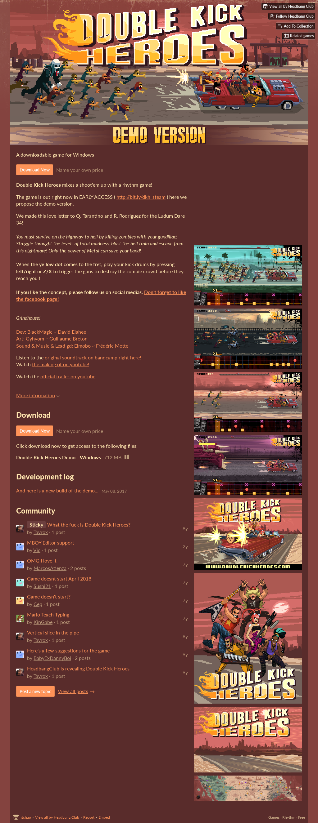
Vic (36, 550)
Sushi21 (42, 586)
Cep (38, 604)
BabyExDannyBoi (52, 658)
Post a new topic (35, 691)
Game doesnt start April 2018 (59, 578)
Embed (104, 817)
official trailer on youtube (67, 376)
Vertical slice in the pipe (53, 632)
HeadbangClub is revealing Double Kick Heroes (78, 668)
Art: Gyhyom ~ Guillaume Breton (52, 338)
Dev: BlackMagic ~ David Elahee (51, 332)
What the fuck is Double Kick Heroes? (88, 524)
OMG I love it (42, 560)
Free (301, 817)
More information (38, 395)
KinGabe (43, 622)
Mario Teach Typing (48, 614)
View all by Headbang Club (57, 817)
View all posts (73, 691)
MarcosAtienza (50, 568)
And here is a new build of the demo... (57, 490)
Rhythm (288, 817)
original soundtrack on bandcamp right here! (93, 357)
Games (273, 817)
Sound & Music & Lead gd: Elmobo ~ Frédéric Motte (72, 346)
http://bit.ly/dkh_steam (141, 197)
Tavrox (41, 532)
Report (88, 817)
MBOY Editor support (50, 542)
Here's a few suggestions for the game (68, 650)
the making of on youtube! (60, 364)
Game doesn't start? (48, 596)
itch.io (26, 817)
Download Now (35, 169)
